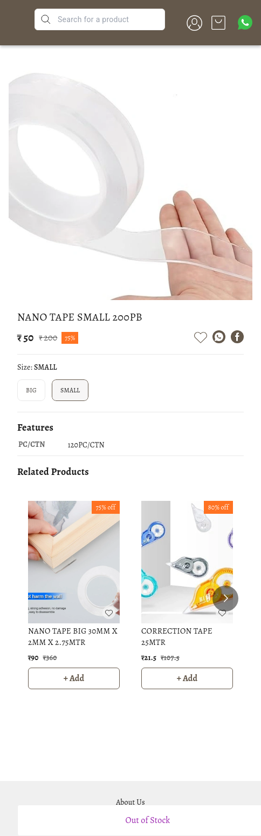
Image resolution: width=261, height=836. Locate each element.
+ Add (74, 678)
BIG (31, 390)
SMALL (70, 390)
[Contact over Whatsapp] (245, 22)
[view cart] (218, 23)
